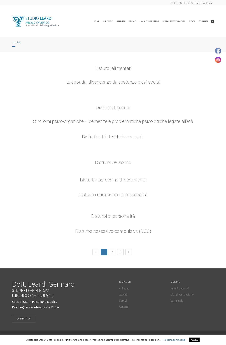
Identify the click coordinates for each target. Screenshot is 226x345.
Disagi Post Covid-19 (182, 294)
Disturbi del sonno (113, 162)
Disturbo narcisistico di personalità (113, 195)
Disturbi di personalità (113, 216)
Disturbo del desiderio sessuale (113, 137)
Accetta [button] (194, 340)
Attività (123, 294)
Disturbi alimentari (113, 68)
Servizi (123, 300)
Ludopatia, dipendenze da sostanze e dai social (113, 82)
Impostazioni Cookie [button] (174, 339)
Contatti (123, 306)
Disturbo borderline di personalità (113, 180)
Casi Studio (177, 300)
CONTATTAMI (24, 318)
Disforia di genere (113, 108)
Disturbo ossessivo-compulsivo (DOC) (112, 231)
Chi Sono (124, 288)
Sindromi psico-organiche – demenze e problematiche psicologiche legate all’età (113, 121)
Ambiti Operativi (180, 288)
